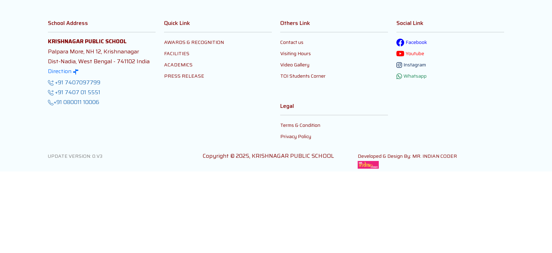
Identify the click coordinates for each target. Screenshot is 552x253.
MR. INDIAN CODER (434, 156)
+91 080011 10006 (73, 102)
